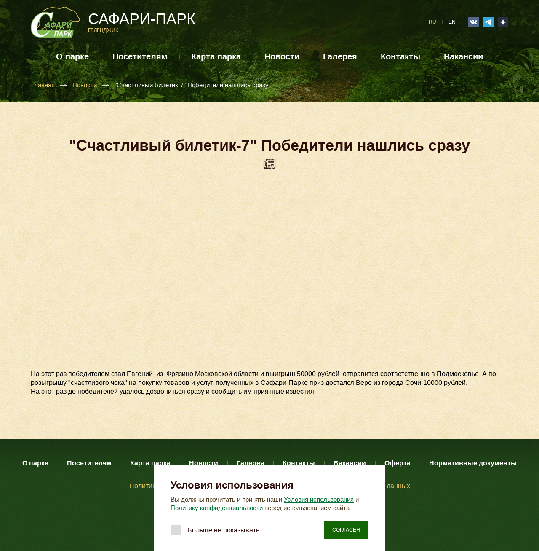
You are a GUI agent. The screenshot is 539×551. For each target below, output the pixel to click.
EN (452, 22)
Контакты (400, 57)
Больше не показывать (223, 530)
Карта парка (216, 57)
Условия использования (319, 499)
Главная (43, 85)
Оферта (397, 463)
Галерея (340, 57)
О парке (72, 57)
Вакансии (463, 57)
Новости (281, 57)
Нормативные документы (473, 463)
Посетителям (140, 57)
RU (432, 22)
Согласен (346, 530)
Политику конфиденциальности (217, 508)
